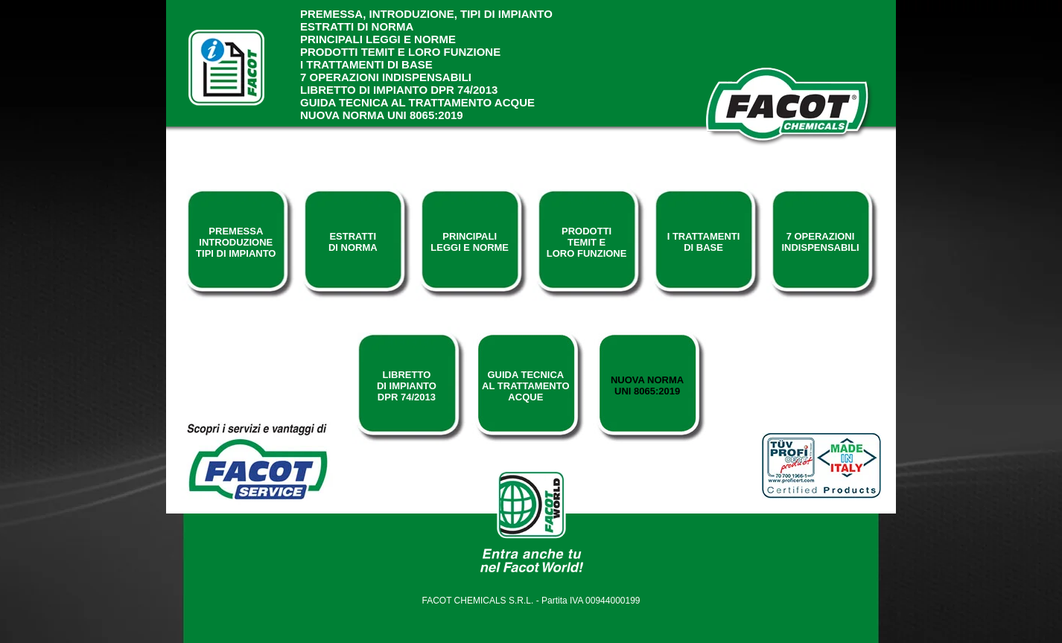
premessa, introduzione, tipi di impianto (426, 13)
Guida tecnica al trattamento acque (417, 102)
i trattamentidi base (703, 242)
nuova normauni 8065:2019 (647, 385)
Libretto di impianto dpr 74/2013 (398, 89)
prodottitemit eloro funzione (587, 242)
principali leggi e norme (378, 39)
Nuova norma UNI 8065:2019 (381, 115)
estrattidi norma (353, 242)
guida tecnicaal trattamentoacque (525, 386)
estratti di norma (356, 26)
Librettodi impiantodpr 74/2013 (406, 386)
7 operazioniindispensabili (820, 242)
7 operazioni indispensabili (385, 77)
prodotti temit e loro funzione (400, 51)
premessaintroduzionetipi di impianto (236, 242)
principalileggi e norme (469, 242)
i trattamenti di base (366, 64)
